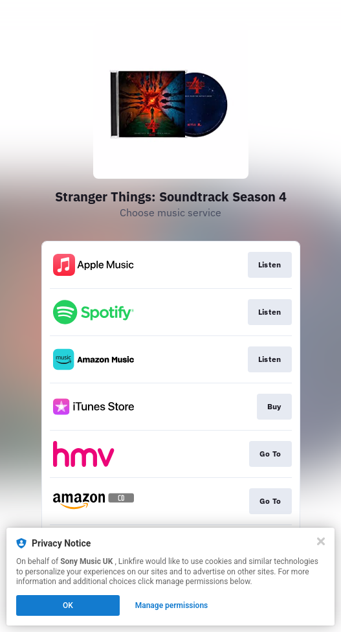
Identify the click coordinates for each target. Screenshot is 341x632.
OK (68, 605)
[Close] (321, 541)
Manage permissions (171, 605)
